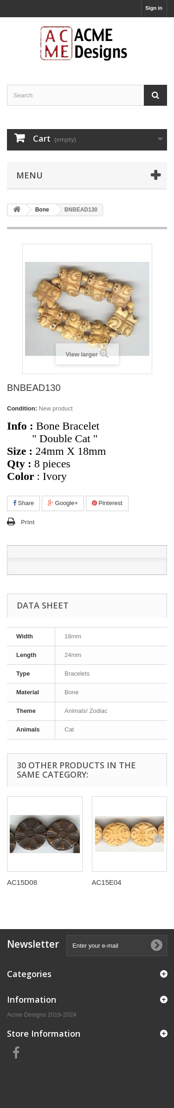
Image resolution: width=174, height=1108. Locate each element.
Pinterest (107, 502)
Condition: (22, 408)
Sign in (153, 8)
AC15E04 (107, 882)
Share (23, 502)
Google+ (63, 502)
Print (28, 522)
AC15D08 (22, 882)
